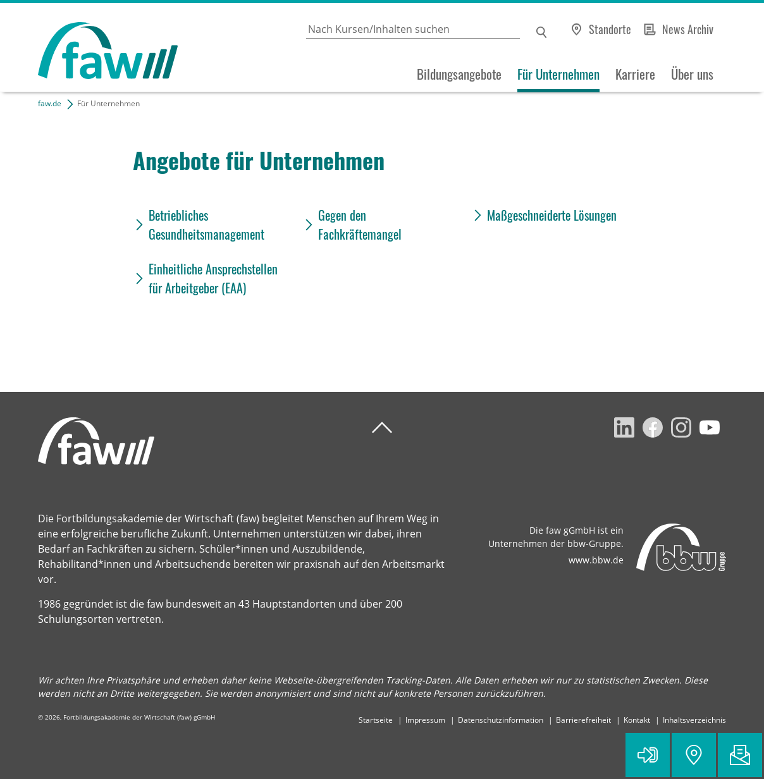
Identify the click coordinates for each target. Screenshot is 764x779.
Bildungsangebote (459, 73)
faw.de (49, 103)
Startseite (376, 720)
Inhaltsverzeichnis (694, 720)
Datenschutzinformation (500, 720)
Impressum (425, 720)
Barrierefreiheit (583, 720)
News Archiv (687, 29)
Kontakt (637, 720)
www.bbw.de (596, 560)
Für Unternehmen (558, 73)
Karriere (635, 73)
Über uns (692, 73)
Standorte (610, 29)
